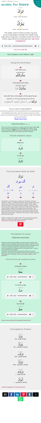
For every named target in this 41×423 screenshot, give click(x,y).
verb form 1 (33, 244)
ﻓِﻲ (29, 101)
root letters (18, 131)
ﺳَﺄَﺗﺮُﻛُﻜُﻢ (20, 75)
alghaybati (23, 98)
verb (32, 54)
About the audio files (20, 49)
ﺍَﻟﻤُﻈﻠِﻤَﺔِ (8, 101)
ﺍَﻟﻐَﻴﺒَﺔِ (16, 101)
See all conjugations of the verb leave (13, 387)
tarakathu (9, 98)
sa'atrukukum (20, 72)
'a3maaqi (17, 98)
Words (10, 1)
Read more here (20, 119)
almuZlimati (31, 98)
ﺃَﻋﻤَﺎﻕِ (23, 101)
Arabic (4, 1)
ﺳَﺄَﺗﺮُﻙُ (22, 88)
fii (13, 98)
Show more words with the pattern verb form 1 (16, 320)
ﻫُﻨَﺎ (16, 88)
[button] (37, 4)
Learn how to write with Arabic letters (13, 220)
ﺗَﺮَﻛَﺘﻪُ (34, 101)
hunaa (24, 85)
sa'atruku (18, 85)
